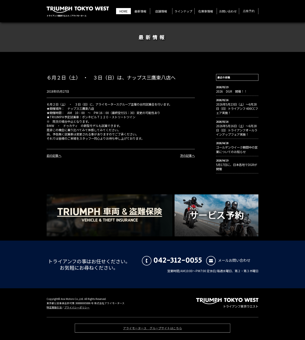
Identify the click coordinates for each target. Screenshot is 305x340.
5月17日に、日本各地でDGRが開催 (236, 167)
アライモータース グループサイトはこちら (152, 329)
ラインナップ (183, 11)
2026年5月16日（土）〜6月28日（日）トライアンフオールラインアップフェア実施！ (236, 130)
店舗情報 (161, 11)
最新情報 (140, 11)
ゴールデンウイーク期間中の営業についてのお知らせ (237, 149)
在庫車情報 (205, 11)
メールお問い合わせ (228, 260)
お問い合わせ (228, 11)
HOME (123, 11)
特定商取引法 (54, 307)
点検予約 (249, 11)
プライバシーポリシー (77, 307)
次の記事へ (187, 155)
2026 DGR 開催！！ (231, 91)
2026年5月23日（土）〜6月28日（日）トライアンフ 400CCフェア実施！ (237, 108)
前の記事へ (54, 155)
